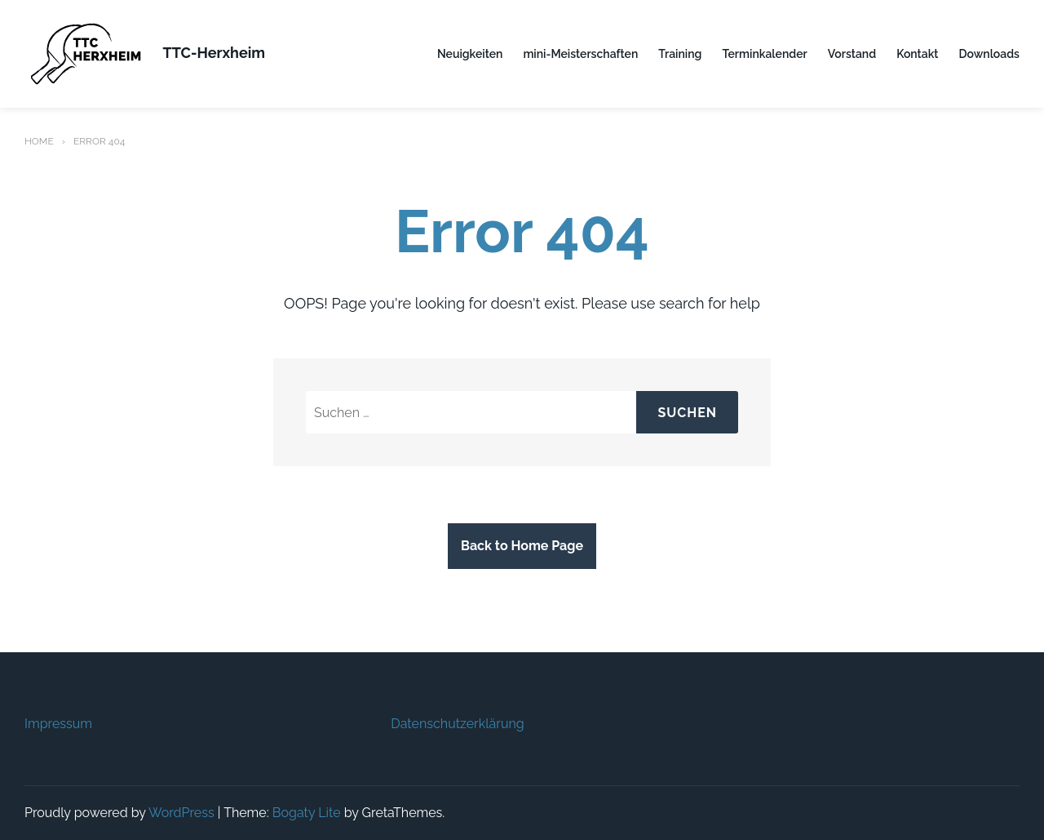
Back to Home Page (522, 545)
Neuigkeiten (469, 53)
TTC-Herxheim (214, 52)
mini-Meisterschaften (580, 53)
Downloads (989, 53)
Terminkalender (764, 53)
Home (39, 141)
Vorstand (852, 53)
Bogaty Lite (306, 812)
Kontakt (917, 53)
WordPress (181, 812)
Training (679, 53)
